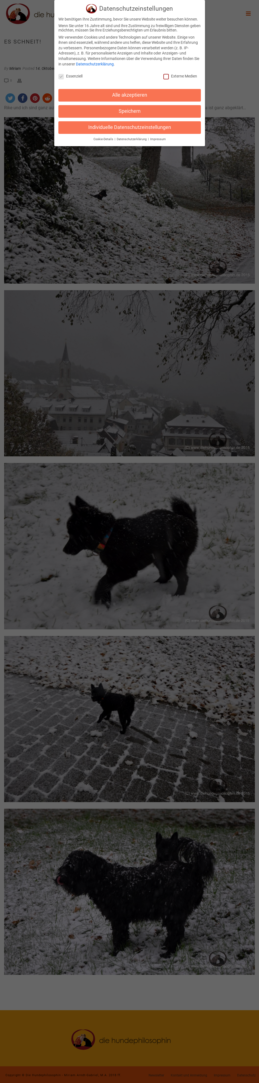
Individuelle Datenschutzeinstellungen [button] (129, 125)
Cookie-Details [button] (103, 137)
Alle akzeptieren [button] (129, 92)
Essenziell (70, 74)
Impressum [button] (158, 137)
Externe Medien (180, 74)
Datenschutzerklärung (95, 61)
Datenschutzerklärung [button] (132, 137)
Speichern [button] (130, 108)
